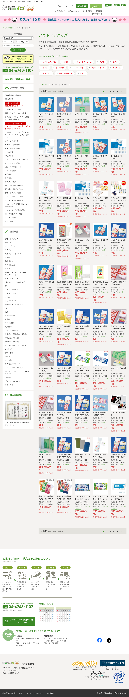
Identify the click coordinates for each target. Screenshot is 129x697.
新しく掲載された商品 (20, 79)
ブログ (59, 6)
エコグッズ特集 (11, 218)
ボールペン (9, 243)
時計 (6, 286)
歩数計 (66, 62)
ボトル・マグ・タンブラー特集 (16, 159)
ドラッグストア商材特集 (14, 200)
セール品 (8, 360)
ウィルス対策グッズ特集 (14, 197)
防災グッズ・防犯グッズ (14, 304)
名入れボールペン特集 (13, 109)
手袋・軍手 (9, 385)
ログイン (97, 6)
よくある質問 (87, 11)
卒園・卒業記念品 (11, 330)
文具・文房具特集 (11, 141)
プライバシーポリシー (34, 693)
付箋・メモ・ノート (12, 278)
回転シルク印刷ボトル (13, 167)
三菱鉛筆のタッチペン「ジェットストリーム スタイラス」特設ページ (17, 134)
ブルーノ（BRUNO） (13, 381)
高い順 (54, 84)
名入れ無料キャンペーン (14, 364)
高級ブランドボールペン (14, 254)
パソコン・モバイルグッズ (15, 282)
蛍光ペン (8, 250)
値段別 (7, 356)
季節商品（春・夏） (12, 338)
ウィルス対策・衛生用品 (14, 368)
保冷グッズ (47, 73)
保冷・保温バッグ (65, 73)
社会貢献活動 (16, 395)
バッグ (7, 308)
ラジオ (115, 62)
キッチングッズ (11, 316)
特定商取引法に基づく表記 (12, 693)
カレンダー (9, 349)
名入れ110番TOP (9, 28)
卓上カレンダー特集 (12, 145)
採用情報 (98, 11)
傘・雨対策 (60, 68)
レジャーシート (77, 68)
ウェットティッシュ (84, 62)
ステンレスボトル (11, 290)
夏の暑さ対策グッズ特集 (14, 189)
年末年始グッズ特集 (12, 148)
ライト (45, 68)
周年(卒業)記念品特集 (13, 95)
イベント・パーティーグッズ (15, 345)
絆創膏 (102, 62)
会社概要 (50, 693)
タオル (7, 297)
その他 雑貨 (9, 323)
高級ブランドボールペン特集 (15, 113)
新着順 (64, 84)
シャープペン (10, 246)
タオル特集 (9, 152)
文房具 (7, 269)
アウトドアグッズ (11, 239)
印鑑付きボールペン (12, 261)
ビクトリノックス (49, 62)
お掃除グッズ (10, 319)
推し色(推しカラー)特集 (14, 214)
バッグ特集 (9, 156)
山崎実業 (8, 377)
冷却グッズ (117, 68)
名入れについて (73, 11)
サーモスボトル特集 (12, 163)
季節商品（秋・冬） (12, 342)
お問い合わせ (97, 14)
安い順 (44, 84)
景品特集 (8, 178)
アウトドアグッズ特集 (13, 193)
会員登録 (83, 6)
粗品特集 (8, 174)
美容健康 (8, 327)
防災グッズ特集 (11, 182)
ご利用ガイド (60, 11)
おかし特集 (9, 221)
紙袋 (6, 312)
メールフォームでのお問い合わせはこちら (21, 621)
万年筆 (7, 257)
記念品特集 (9, 99)
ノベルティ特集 (11, 171)
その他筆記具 (10, 265)
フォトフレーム (11, 293)
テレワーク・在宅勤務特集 (15, 210)
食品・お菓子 (10, 353)
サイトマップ (68, 6)
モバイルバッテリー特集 (14, 185)
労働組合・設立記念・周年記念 (16, 334)
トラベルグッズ (11, 301)
